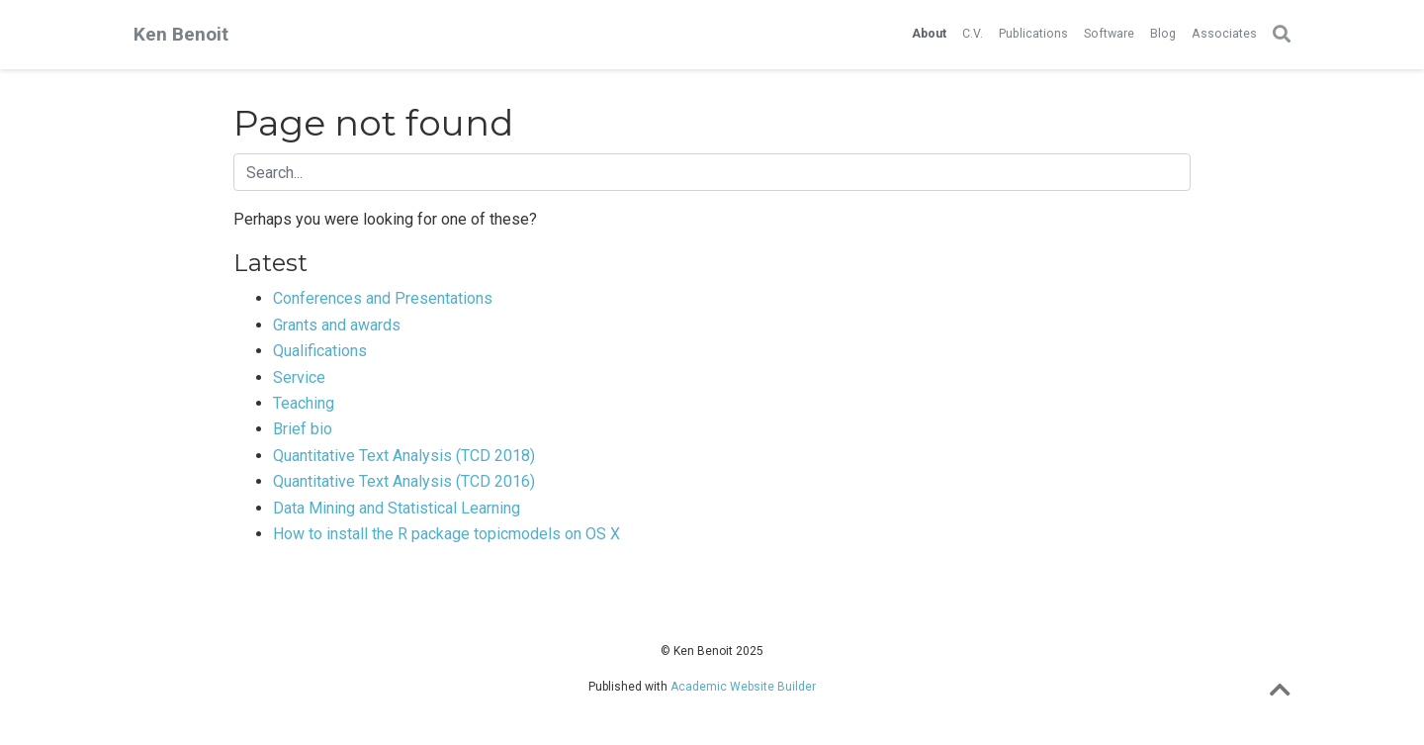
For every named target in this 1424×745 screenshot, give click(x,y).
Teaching (303, 403)
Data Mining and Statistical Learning (396, 508)
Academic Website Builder (743, 687)
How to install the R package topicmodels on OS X (446, 533)
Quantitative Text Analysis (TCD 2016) (404, 481)
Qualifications (320, 350)
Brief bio (302, 428)
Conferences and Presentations (382, 298)
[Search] (1281, 35)
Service (299, 377)
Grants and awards (336, 325)
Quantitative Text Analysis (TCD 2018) (404, 455)
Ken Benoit (181, 34)
